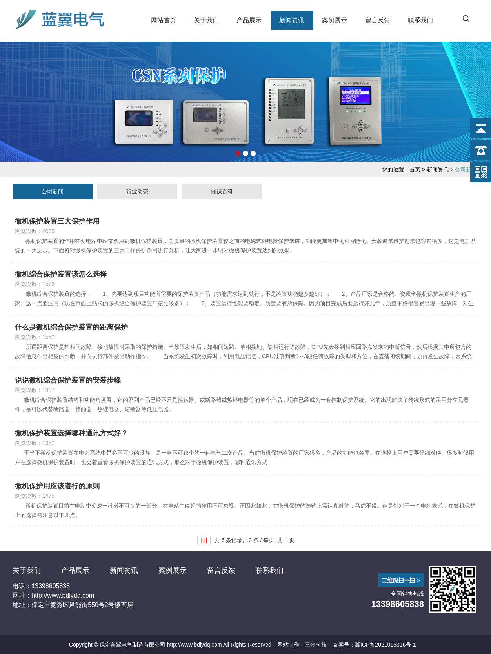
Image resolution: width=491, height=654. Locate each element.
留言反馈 (377, 20)
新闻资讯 (291, 20)
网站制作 (288, 644)
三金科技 (316, 644)
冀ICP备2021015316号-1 (385, 644)
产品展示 (249, 20)
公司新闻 (53, 191)
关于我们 (206, 20)
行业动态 (137, 191)
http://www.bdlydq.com (194, 644)
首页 (414, 169)
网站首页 (163, 20)
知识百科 (222, 191)
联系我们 (420, 20)
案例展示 (334, 20)
